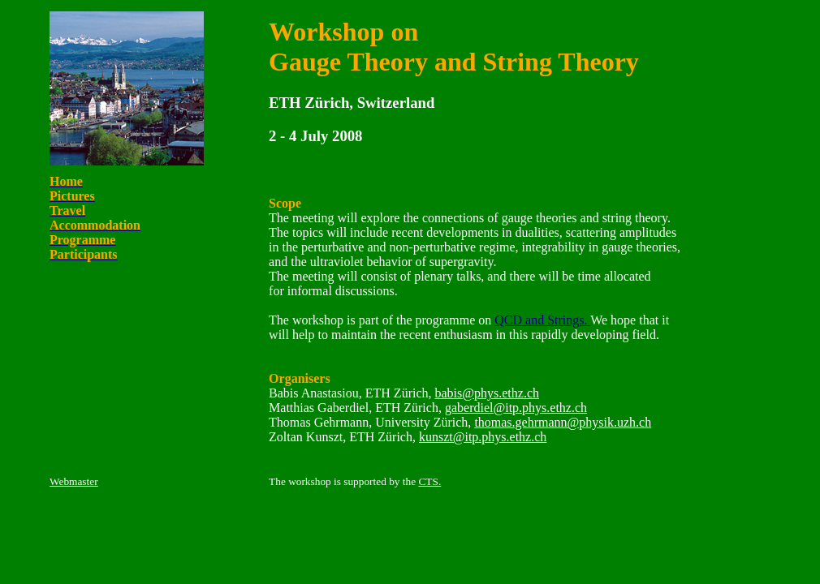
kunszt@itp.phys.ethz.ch (482, 437)
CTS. (429, 481)
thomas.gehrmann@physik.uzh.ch (562, 422)
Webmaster (74, 481)
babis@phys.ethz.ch (487, 393)
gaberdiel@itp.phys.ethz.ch (516, 407)
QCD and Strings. (542, 320)
